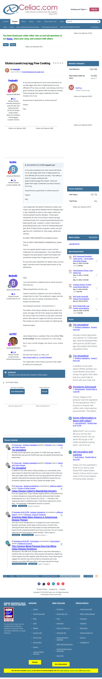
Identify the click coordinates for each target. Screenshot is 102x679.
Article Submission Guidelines (62, 639)
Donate (44, 391)
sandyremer (74, 244)
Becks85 (13, 275)
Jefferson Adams (56, 486)
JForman (48, 445)
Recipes (35, 647)
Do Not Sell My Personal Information (64, 650)
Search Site (60, 656)
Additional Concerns (25, 544)
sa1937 (13, 334)
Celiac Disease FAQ (86, 609)
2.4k (13, 352)
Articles (6, 21)
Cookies (62, 589)
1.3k (13, 180)
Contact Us (53, 589)
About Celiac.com (50, 21)
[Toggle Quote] (26, 165)
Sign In (6, 44)
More (62, 21)
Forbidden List (84, 642)
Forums (14, 22)
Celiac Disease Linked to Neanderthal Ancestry (34, 491)
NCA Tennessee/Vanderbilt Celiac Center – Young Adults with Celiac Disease (83, 259)
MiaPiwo (79, 88)
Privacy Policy (42, 589)
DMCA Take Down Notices (65, 644)
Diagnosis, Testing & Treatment (35, 515)
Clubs (39, 21)
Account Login (37, 633)
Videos (23, 21)
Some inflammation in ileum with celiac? (84, 419)
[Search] (75, 21)
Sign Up (94, 9)
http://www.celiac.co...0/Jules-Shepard (37, 357)
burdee (13, 162)
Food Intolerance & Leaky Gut (33, 72)
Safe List (82, 638)
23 (13, 294)
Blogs (31, 21)
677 (13, 99)
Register (35, 628)
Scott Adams (34, 541)
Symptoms (83, 619)
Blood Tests (83, 628)
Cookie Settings (64, 670)
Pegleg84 (16, 69)
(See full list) (93, 237)
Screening (83, 623)
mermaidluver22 (80, 423)
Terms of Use (37, 638)
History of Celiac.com (63, 628)
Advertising (60, 623)
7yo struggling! (19, 450)
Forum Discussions (39, 614)
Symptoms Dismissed (84, 386)
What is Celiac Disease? (87, 614)
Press (58, 619)
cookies (28, 670)
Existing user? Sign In (79, 9)
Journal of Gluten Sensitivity (38, 653)
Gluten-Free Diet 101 (86, 633)
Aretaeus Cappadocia (30, 445)
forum (10, 38)
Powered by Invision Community (51, 594)
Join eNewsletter (17, 391)
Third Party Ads (61, 633)
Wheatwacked (80, 389)
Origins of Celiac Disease (26, 488)
